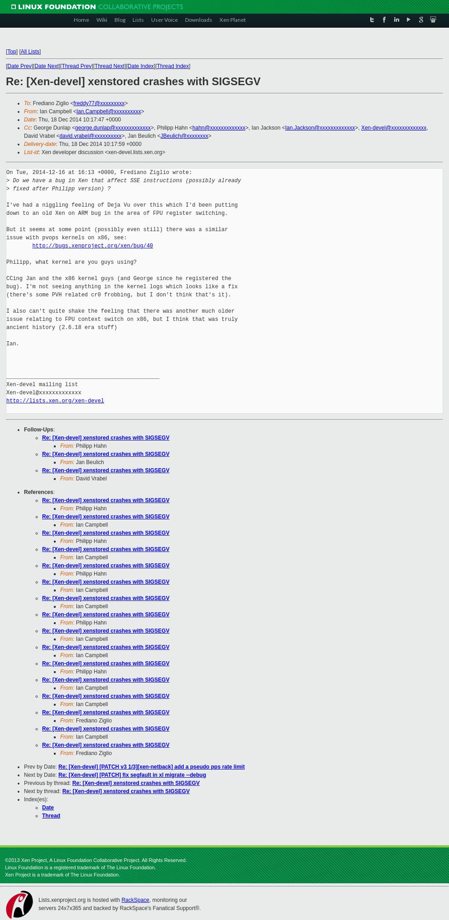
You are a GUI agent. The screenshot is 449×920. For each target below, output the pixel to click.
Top (11, 51)
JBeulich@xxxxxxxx (185, 136)
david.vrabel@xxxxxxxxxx (91, 136)
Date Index (141, 66)
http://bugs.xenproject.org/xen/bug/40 (93, 246)
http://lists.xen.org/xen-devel (55, 401)
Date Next (46, 66)
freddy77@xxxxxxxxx (98, 103)
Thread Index (173, 66)
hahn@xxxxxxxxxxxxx (218, 128)
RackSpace (135, 900)
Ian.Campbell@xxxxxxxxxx (108, 111)
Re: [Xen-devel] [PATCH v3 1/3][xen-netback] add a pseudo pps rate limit (151, 767)
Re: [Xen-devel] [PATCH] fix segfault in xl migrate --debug (132, 775)
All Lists (30, 51)
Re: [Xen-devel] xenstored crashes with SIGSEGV (105, 438)
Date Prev (19, 66)
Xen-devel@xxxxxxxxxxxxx (393, 128)
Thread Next (109, 66)
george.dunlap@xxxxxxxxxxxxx (113, 128)
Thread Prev (76, 66)
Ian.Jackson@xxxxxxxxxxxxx (320, 128)
